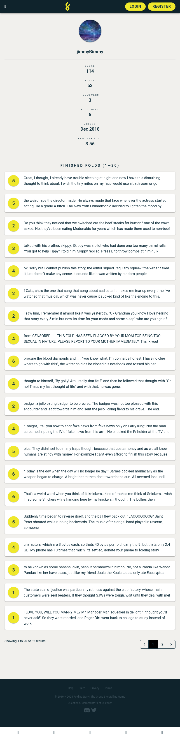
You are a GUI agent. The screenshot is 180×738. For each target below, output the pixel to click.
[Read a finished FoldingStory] (126, 732)
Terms (108, 688)
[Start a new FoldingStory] (54, 732)
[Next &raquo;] (171, 644)
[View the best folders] (162, 732)
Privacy (95, 688)
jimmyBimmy (90, 51)
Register (161, 6)
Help (71, 688)
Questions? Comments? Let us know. (90, 703)
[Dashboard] (18, 732)
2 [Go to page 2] (162, 644)
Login (135, 6)
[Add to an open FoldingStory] (90, 732)
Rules (82, 688)
